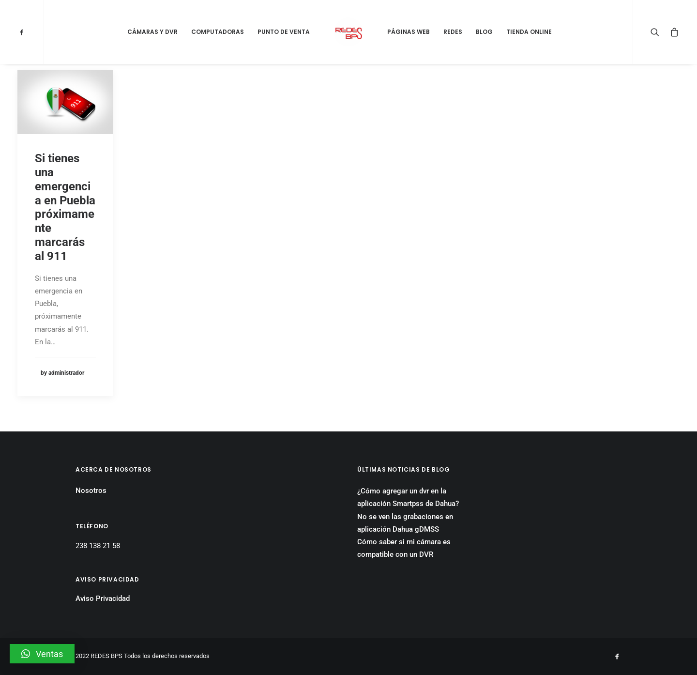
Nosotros (91, 490)
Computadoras (217, 32)
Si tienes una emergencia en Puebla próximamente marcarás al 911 (65, 207)
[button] (42, 653)
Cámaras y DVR (152, 32)
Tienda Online (529, 32)
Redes (452, 32)
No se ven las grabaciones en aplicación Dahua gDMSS (405, 523)
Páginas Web (408, 32)
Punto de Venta (284, 32)
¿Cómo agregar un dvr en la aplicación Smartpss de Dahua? (408, 497)
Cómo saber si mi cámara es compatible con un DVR (404, 548)
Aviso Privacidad (103, 598)
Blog (484, 32)
